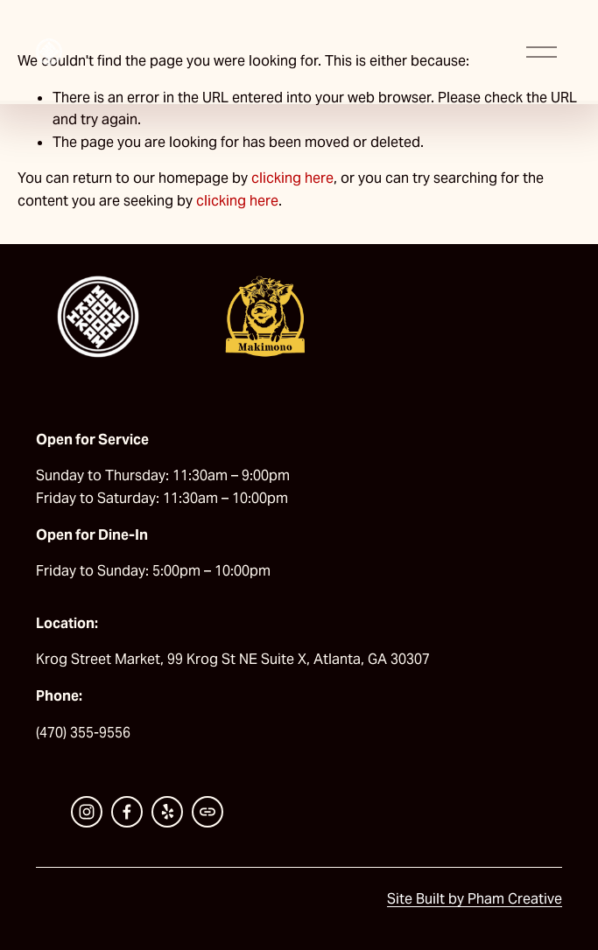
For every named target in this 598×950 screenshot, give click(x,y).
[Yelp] (167, 812)
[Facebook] (127, 812)
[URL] (207, 812)
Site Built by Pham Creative (474, 899)
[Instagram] (86, 812)
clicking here (292, 178)
